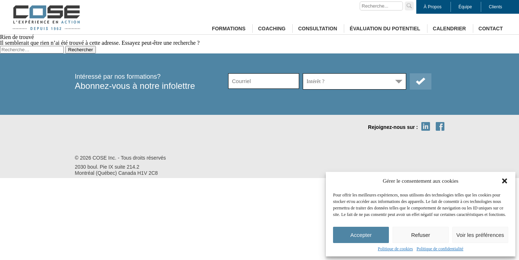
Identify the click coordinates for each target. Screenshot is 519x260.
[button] (504, 181)
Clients (495, 6)
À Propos (433, 6)
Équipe (465, 6)
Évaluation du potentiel (385, 28)
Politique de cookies (395, 249)
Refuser (420, 235)
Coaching (271, 28)
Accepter (361, 235)
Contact (491, 28)
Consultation (317, 28)
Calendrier (449, 28)
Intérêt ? (316, 81)
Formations (228, 28)
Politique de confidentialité (440, 249)
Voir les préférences (480, 235)
